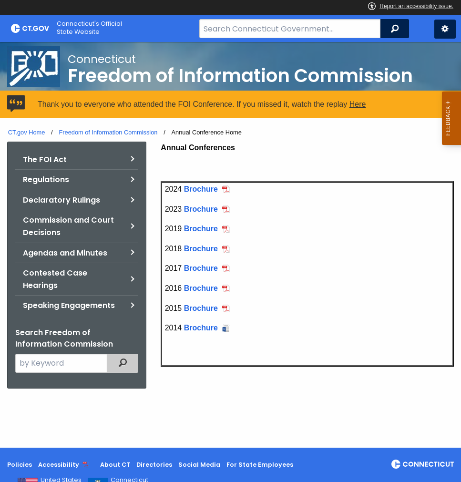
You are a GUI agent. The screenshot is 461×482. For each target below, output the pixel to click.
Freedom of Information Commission (108, 132)
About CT (115, 465)
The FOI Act (45, 159)
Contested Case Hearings (55, 279)
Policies (19, 465)
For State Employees (259, 465)
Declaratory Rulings (61, 200)
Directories (154, 465)
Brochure (201, 189)
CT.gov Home (26, 132)
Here (357, 104)
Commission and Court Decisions (68, 226)
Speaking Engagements (69, 305)
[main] (230, 245)
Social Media (199, 465)
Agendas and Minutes (65, 252)
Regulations (46, 179)
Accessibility (58, 465)
